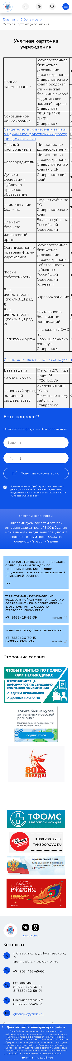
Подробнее (44, 1057)
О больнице (29, 19)
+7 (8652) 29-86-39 (21, 617)
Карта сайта (31, 935)
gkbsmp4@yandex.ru (28, 1014)
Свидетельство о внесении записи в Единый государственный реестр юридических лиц (35, 134)
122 (8, 583)
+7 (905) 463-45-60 (28, 971)
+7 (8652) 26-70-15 (20, 638)
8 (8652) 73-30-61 (27, 987)
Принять (27, 1057)
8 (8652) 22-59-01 (27, 991)
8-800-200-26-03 (19, 641)
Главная (9, 19)
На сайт (59, 617)
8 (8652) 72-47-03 (27, 1004)
